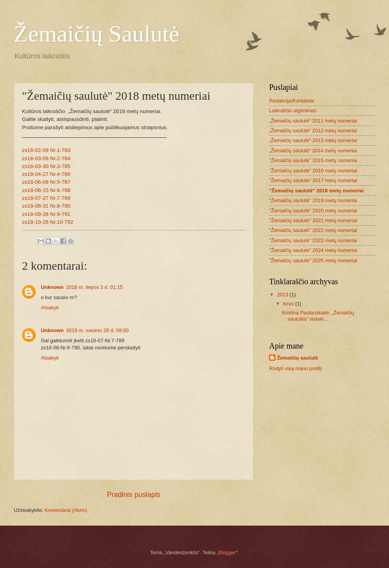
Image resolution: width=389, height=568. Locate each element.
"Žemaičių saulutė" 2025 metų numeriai (313, 260)
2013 (283, 295)
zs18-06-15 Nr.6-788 (46, 190)
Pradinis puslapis (133, 495)
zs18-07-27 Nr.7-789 (46, 198)
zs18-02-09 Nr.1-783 (46, 150)
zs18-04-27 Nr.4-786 (46, 174)
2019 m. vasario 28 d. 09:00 (97, 330)
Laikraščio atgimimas (292, 110)
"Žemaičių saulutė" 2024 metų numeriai (313, 250)
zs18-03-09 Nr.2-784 (46, 158)
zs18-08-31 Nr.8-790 (46, 206)
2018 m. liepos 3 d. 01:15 (94, 287)
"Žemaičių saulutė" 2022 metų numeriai (313, 230)
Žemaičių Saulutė (97, 34)
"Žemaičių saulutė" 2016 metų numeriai (313, 171)
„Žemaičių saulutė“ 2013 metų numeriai (313, 140)
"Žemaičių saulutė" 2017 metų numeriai (313, 180)
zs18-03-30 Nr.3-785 (46, 166)
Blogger (227, 552)
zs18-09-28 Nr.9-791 (46, 214)
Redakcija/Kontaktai (291, 101)
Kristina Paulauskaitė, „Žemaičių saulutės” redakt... (318, 315)
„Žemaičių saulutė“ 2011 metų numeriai (313, 121)
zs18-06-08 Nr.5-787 (46, 182)
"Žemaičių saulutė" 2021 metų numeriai (313, 220)
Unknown (52, 287)
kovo (289, 304)
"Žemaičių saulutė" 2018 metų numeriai (316, 191)
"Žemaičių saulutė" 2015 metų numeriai (313, 160)
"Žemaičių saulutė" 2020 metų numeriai (313, 211)
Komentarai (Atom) (66, 510)
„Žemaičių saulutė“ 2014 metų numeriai (313, 150)
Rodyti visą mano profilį (295, 368)
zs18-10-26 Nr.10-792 (47, 222)
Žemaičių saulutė (297, 358)
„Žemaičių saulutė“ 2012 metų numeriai (313, 130)
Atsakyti (50, 307)
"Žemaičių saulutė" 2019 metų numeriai (313, 200)
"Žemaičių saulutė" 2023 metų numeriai (313, 240)
